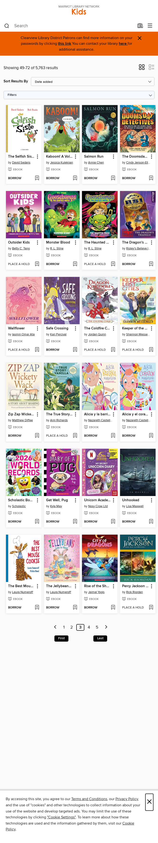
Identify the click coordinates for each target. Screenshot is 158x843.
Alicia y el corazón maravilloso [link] (135, 414)
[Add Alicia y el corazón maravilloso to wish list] (151, 436)
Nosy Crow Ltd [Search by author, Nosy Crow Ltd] (98, 506)
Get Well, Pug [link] (57, 500)
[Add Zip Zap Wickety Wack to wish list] (37, 436)
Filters (12, 95)
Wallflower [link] (16, 328)
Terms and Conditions (89, 799)
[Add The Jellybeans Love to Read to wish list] (75, 608)
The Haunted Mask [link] (97, 242)
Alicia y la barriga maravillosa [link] (97, 414)
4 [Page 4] (89, 627)
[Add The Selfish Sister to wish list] (37, 178)
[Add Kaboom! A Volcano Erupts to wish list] (75, 178)
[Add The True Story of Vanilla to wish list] (75, 436)
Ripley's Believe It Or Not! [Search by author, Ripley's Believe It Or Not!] (138, 248)
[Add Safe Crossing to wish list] (75, 350)
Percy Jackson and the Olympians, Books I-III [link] (135, 586)
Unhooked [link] (130, 500)
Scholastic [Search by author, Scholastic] (19, 506)
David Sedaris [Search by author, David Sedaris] (21, 162)
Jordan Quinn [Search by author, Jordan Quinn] (97, 334)
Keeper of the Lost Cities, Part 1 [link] (135, 328)
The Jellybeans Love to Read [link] (59, 586)
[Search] (7, 26)
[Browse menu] (150, 26)
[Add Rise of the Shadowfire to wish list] (113, 608)
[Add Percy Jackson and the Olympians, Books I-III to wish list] (151, 608)
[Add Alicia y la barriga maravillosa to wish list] (113, 436)
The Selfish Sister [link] (21, 157)
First (61, 638)
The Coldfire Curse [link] (97, 328)
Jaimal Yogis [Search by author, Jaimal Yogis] (96, 592)
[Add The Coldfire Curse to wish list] (113, 350)
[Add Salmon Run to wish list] (113, 178)
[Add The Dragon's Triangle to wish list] (151, 264)
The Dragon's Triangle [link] (135, 242)
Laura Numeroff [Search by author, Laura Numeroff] (22, 592)
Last (100, 638)
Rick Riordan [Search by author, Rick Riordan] (134, 592)
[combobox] (69, 26)
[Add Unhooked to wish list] (151, 522)
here (123, 43)
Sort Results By (16, 81)
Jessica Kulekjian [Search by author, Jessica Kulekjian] (61, 162)
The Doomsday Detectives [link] (135, 157)
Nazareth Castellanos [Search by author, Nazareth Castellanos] (100, 420)
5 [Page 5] (97, 627)
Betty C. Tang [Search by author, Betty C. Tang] (21, 248)
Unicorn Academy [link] (97, 500)
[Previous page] (55, 627)
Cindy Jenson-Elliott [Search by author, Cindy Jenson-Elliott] (138, 162)
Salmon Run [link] (94, 157)
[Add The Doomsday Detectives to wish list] (151, 178)
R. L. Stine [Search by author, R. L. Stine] (56, 248)
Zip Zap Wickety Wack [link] (21, 414)
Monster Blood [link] (58, 242)
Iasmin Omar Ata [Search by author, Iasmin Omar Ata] (23, 334)
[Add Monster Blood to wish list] (75, 264)
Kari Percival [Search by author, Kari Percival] (58, 334)
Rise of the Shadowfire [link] (97, 586)
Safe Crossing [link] (57, 328)
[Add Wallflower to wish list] (37, 350)
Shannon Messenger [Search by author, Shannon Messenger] (138, 334)
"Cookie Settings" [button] (61, 817)
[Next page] (106, 627)
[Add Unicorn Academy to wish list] (113, 522)
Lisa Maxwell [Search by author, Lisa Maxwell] (135, 506)
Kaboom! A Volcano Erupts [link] (59, 157)
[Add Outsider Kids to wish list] (37, 264)
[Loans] (140, 26)
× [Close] (149, 802)
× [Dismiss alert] (139, 38)
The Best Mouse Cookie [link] (21, 586)
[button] (142, 68)
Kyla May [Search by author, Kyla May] (56, 506)
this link (64, 43)
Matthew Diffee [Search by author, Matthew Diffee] (22, 420)
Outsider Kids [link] (19, 242)
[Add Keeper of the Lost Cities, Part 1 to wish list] (151, 350)
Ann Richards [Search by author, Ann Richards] (59, 420)
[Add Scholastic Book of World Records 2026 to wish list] (37, 522)
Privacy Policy (126, 799)
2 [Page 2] (71, 627)
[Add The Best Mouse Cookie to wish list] (37, 608)
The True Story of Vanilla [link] (59, 414)
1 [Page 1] (64, 627)
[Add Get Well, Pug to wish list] (75, 522)
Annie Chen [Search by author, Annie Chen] (96, 162)
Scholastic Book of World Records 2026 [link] (21, 500)
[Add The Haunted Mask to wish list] (113, 264)
